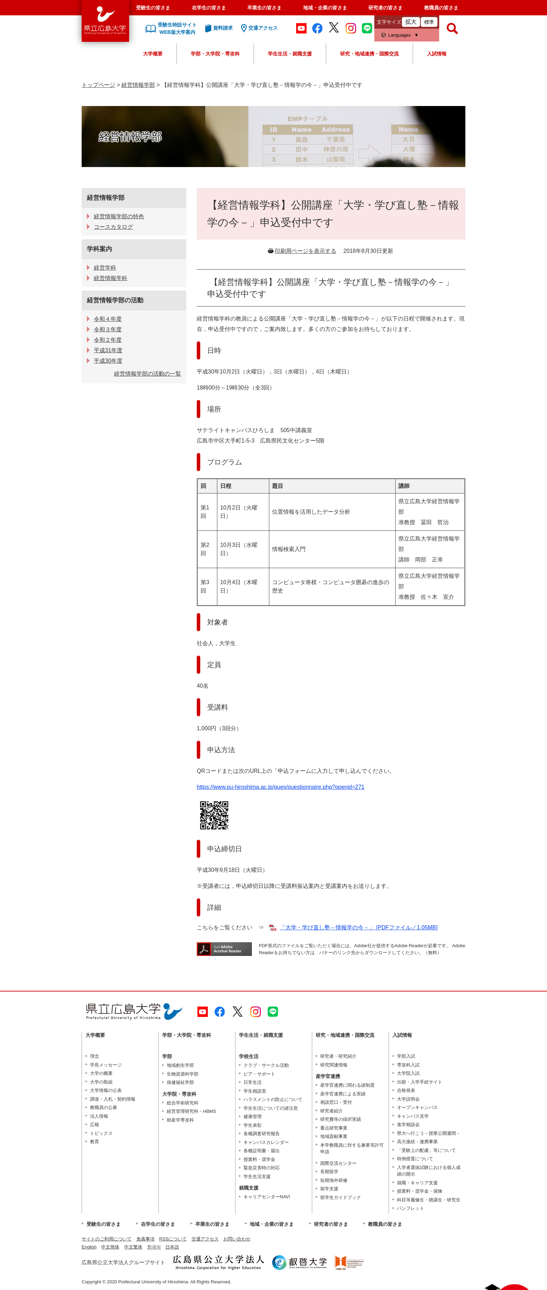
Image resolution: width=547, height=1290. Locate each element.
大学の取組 (101, 1082)
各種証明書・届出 (261, 1150)
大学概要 (153, 53)
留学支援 (329, 1188)
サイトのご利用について (107, 1239)
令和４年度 (108, 319)
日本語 (172, 1247)
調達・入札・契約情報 (112, 1099)
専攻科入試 (408, 1065)
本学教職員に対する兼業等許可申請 (352, 1148)
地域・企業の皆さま (325, 7)
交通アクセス (205, 1239)
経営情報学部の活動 (115, 300)
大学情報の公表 (106, 1090)
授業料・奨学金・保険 (419, 1191)
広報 (94, 1124)
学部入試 (406, 1056)
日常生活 (252, 1082)
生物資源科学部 (182, 1074)
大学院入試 (408, 1073)
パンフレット (410, 1208)
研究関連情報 (333, 1065)
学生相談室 (254, 1091)
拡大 (411, 22)
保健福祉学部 (180, 1082)
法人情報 (99, 1116)
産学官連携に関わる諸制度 (347, 1085)
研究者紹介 (331, 1111)
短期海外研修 (333, 1180)
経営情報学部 (138, 85)
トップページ (98, 85)
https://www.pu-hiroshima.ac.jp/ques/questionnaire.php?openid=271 (281, 787)
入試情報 (437, 53)
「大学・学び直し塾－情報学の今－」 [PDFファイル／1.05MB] (358, 927)
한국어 (154, 1247)
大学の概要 (101, 1073)
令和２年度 (108, 340)
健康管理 (252, 1116)
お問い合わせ (236, 1239)
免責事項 (145, 1239)
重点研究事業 (333, 1128)
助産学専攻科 (180, 1120)
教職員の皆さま (441, 7)
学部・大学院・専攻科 (215, 53)
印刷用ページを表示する (305, 251)
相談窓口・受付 (336, 1102)
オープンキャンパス (417, 1107)
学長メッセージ (106, 1065)
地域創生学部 (180, 1065)
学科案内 (99, 249)
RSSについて (173, 1239)
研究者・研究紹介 (338, 1056)
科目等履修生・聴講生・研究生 (428, 1199)
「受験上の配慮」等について (426, 1150)
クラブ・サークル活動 (266, 1065)
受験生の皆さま (153, 7)
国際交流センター (338, 1163)
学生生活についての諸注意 (270, 1108)
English (89, 1247)
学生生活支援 (257, 1176)
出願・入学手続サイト (419, 1082)
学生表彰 (252, 1125)
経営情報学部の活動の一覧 (147, 374)
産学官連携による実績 (343, 1093)
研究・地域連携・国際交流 (369, 53)
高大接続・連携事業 (417, 1141)
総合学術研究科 (182, 1103)
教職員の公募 (103, 1107)
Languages (399, 35)
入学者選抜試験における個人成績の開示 (428, 1171)
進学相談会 (408, 1124)
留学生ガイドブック (340, 1197)
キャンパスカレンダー (266, 1142)
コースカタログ (113, 227)
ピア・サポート (259, 1074)
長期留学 (329, 1171)
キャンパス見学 (413, 1116)
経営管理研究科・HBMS (191, 1111)
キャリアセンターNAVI (266, 1196)
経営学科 (105, 268)
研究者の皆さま (385, 7)
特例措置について (415, 1158)
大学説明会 (408, 1099)
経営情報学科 (110, 278)
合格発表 (406, 1090)
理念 (94, 1056)
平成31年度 (108, 350)
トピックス (101, 1133)
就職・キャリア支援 (417, 1182)
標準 (429, 22)
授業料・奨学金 (259, 1159)
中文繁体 (133, 1247)
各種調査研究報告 (261, 1133)
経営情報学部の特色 (119, 216)
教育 (94, 1141)
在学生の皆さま (209, 7)
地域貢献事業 (333, 1136)
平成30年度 (108, 361)
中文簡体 (110, 1247)
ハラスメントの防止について (272, 1099)
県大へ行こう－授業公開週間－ (428, 1133)
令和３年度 (108, 329)
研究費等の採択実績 (340, 1119)
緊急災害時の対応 (261, 1167)
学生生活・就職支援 (290, 53)
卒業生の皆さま (264, 7)
